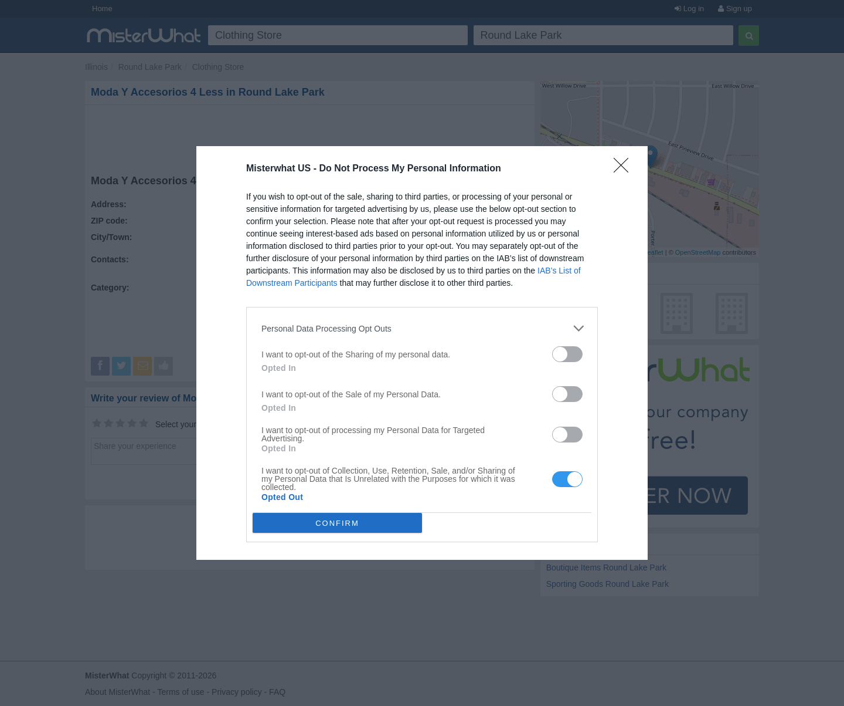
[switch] (567, 354)
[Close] (625, 169)
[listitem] (422, 328)
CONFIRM (337, 523)
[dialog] (422, 353)
